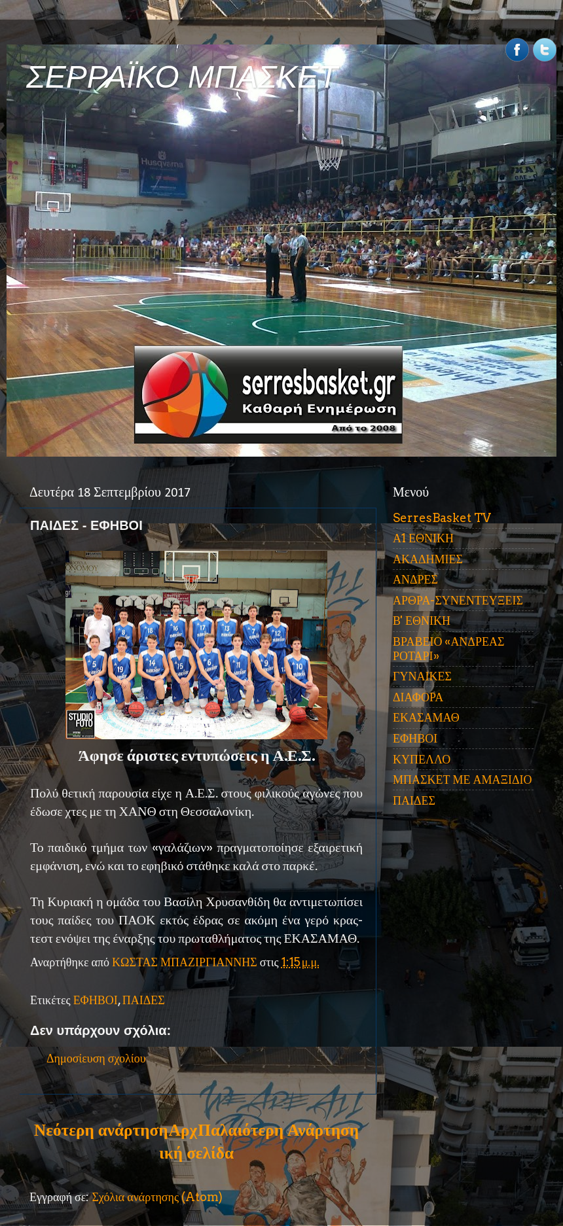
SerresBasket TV (442, 518)
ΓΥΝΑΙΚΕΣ (422, 676)
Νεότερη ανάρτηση (101, 1130)
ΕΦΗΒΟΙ (95, 1000)
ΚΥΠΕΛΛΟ (421, 759)
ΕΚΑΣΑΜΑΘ (426, 717)
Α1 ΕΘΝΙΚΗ (423, 538)
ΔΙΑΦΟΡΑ (418, 697)
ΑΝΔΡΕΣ (415, 579)
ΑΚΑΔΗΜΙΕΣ (428, 559)
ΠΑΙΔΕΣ (143, 1000)
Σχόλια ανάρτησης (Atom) (157, 1197)
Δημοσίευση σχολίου (96, 1058)
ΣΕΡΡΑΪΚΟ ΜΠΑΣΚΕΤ (182, 77)
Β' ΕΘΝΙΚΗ (421, 620)
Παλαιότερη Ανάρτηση (278, 1130)
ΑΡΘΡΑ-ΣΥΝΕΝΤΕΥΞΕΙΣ (458, 600)
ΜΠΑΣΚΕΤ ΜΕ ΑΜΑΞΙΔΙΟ (462, 779)
